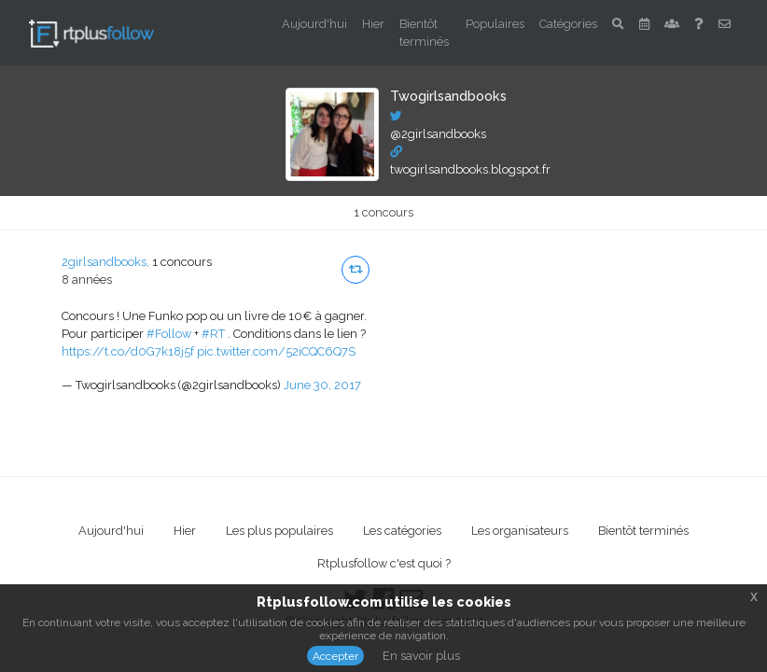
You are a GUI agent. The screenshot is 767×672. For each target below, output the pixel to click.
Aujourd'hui (314, 24)
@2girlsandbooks (438, 134)
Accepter (335, 656)
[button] (356, 270)
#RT (213, 334)
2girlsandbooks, (105, 262)
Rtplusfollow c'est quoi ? (384, 563)
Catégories (568, 24)
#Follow (168, 334)
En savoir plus (421, 656)
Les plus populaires (279, 531)
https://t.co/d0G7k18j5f (128, 351)
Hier (373, 24)
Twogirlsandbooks (448, 96)
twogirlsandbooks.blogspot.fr (470, 169)
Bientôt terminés (424, 33)
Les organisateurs (519, 531)
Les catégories (402, 531)
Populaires (495, 24)
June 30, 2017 (322, 385)
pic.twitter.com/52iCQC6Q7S (276, 351)
